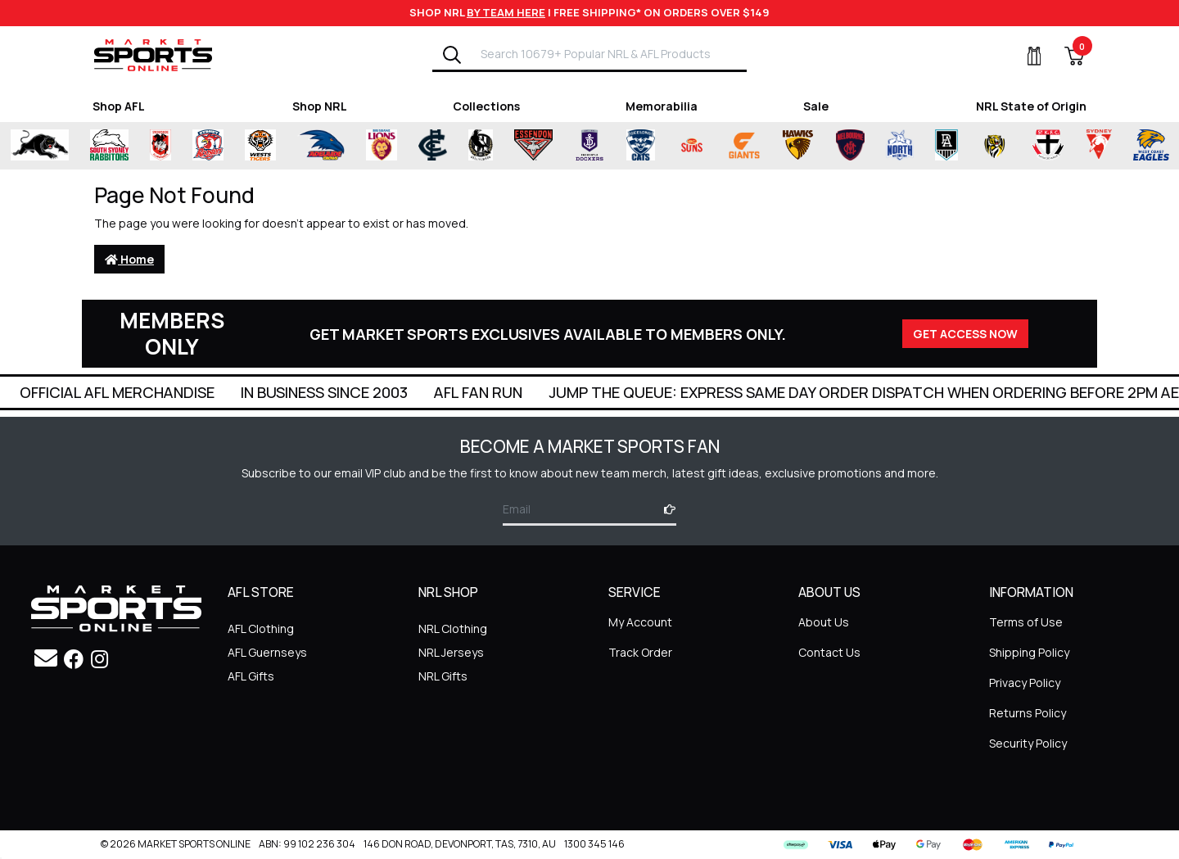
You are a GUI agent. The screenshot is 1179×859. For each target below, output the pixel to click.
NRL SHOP (448, 593)
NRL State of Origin (1031, 106)
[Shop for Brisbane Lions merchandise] (381, 146)
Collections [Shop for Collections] (486, 106)
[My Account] (1024, 55)
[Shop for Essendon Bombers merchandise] (533, 146)
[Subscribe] (664, 509)
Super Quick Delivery (106, 392)
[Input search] (608, 53)
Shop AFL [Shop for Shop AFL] (119, 106)
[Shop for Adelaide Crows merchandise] (321, 146)
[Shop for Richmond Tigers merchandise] (995, 146)
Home (129, 259)
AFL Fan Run (673, 392)
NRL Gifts (443, 676)
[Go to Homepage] (153, 54)
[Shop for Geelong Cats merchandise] (641, 146)
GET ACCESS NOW (965, 333)
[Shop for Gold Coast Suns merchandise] (692, 146)
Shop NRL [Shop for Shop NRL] (319, 106)
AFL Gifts (251, 676)
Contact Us (829, 652)
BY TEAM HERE (506, 12)
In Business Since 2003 (519, 392)
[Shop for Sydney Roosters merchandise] (208, 146)
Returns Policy (1027, 713)
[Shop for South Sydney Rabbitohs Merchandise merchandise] (109, 146)
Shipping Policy (1029, 652)
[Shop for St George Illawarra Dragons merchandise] (160, 146)
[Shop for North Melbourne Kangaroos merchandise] (899, 146)
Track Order (640, 652)
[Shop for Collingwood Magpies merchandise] (481, 146)
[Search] (452, 54)
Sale (816, 106)
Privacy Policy (1024, 682)
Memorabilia (662, 106)
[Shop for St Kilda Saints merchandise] (1047, 146)
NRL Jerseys (451, 652)
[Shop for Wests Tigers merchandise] (260, 146)
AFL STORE (261, 593)
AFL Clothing (261, 628)
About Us (823, 622)
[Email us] (45, 657)
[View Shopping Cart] (1064, 55)
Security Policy (1028, 743)
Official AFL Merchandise (312, 392)
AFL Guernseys (267, 652)
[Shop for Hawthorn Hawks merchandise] (797, 146)
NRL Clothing (452, 628)
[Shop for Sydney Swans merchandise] (1099, 146)
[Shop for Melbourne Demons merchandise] (850, 146)
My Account (640, 622)
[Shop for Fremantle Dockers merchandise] (589, 146)
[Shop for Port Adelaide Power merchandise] (946, 146)
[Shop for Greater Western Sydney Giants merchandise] (744, 146)
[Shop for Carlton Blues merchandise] (433, 146)
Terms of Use (1026, 622)
